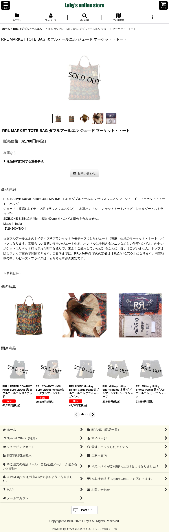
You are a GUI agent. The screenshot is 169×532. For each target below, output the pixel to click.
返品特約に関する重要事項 (23, 161)
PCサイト (87, 509)
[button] (5, 5)
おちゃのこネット (77, 528)
